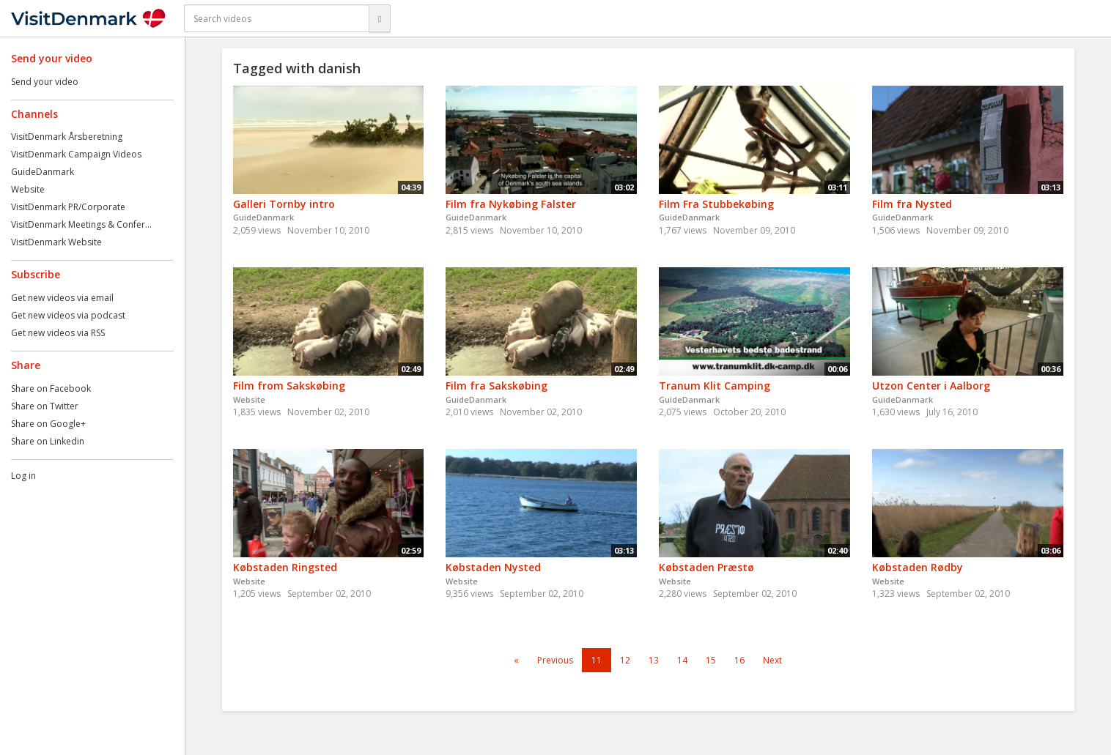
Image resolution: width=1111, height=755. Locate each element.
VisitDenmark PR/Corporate (68, 207)
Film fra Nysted (912, 204)
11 (596, 660)
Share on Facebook (51, 388)
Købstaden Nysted (493, 567)
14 (682, 660)
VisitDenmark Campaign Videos (76, 154)
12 (625, 660)
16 (739, 660)
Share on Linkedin (47, 441)
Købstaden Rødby (917, 567)
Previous (555, 660)
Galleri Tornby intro (284, 204)
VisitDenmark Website (56, 242)
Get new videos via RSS (58, 333)
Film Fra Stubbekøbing (716, 204)
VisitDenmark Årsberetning (66, 136)
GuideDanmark (42, 171)
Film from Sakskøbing (289, 386)
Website (28, 189)
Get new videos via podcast (68, 315)
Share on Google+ (48, 423)
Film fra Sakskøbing (496, 386)
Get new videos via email (62, 297)
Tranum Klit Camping (714, 386)
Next (772, 660)
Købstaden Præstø (706, 567)
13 (654, 660)
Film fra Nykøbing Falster (511, 204)
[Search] (380, 18)
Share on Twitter (44, 406)
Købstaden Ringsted (285, 567)
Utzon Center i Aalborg (931, 386)
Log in (23, 475)
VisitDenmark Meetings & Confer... (81, 224)
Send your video (44, 81)
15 (711, 660)
